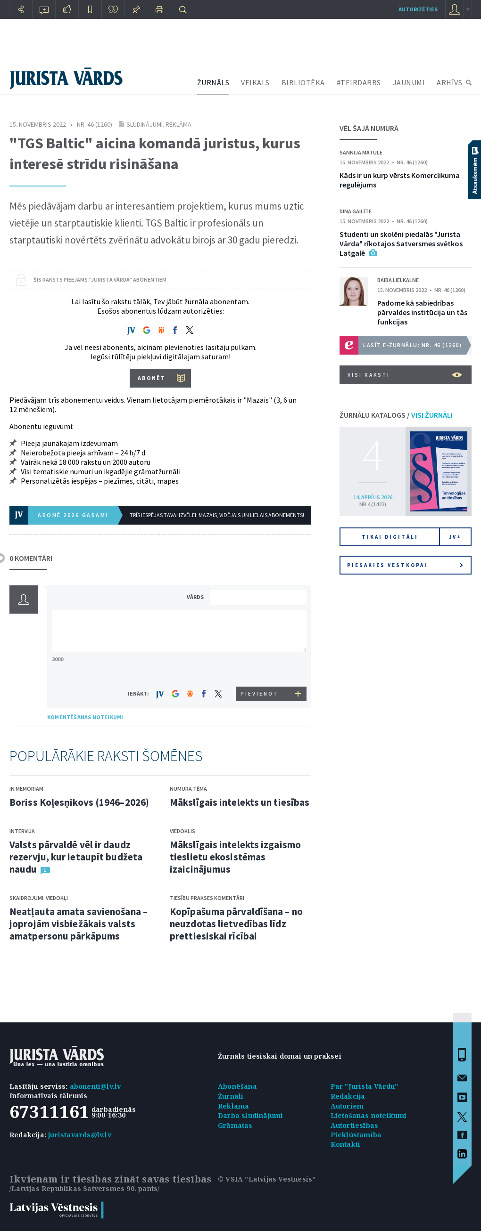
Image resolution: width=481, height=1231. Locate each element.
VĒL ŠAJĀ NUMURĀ (369, 128)
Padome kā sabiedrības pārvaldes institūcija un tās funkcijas (422, 312)
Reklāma (233, 1105)
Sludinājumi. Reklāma (158, 124)
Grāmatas (235, 1125)
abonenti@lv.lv (95, 1086)
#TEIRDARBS (359, 82)
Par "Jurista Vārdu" (364, 1086)
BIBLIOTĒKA (303, 82)
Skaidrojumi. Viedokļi (38, 897)
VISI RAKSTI (405, 375)
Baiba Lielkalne (398, 279)
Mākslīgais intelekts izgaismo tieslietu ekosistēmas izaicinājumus (235, 856)
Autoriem (347, 1105)
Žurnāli (230, 1096)
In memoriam (26, 788)
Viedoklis (182, 830)
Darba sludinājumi (250, 1115)
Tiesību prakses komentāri (207, 897)
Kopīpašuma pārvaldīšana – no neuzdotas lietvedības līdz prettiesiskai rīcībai (236, 923)
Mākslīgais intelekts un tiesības (239, 802)
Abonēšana (237, 1086)
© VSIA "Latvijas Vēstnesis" (266, 1178)
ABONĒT (152, 377)
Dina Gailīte (356, 211)
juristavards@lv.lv (79, 1134)
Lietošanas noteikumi (369, 1115)
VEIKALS (255, 82)
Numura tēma (188, 788)
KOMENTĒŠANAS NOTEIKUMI (85, 717)
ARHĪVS (449, 82)
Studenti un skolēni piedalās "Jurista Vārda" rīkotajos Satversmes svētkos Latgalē (401, 243)
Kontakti (346, 1144)
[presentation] (260, 669)
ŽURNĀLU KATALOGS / (396, 415)
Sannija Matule (361, 152)
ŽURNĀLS (213, 82)
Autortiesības (355, 1125)
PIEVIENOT (259, 693)
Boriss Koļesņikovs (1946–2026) (79, 802)
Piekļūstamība (356, 1134)
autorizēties (418, 9)
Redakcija (348, 1096)
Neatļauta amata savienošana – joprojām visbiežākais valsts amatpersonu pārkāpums (78, 923)
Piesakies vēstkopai (405, 565)
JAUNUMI (409, 82)
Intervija (22, 830)
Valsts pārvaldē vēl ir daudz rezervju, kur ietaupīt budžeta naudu (75, 856)
